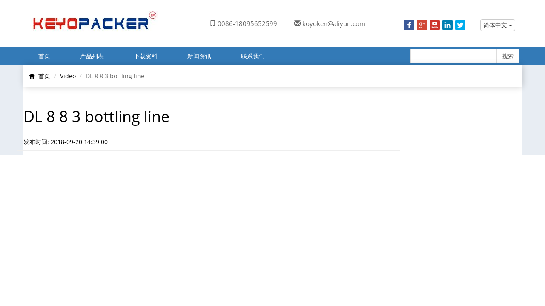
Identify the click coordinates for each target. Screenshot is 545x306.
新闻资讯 (199, 56)
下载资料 (146, 56)
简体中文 (497, 25)
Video (68, 76)
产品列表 (92, 56)
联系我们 (253, 56)
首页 (44, 56)
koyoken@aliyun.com (333, 23)
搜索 (508, 56)
